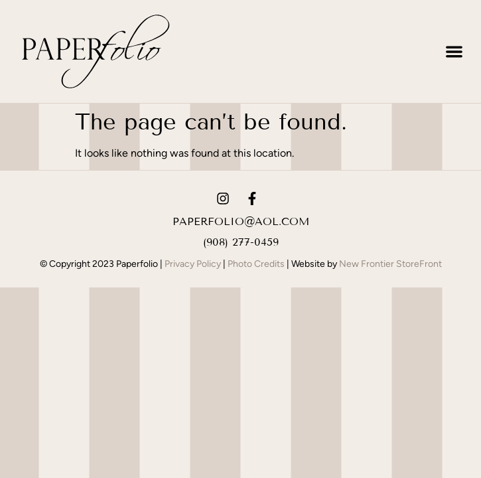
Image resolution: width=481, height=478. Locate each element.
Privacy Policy (193, 264)
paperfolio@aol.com (240, 221)
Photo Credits (256, 264)
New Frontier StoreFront (390, 264)
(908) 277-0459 (241, 242)
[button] (454, 51)
